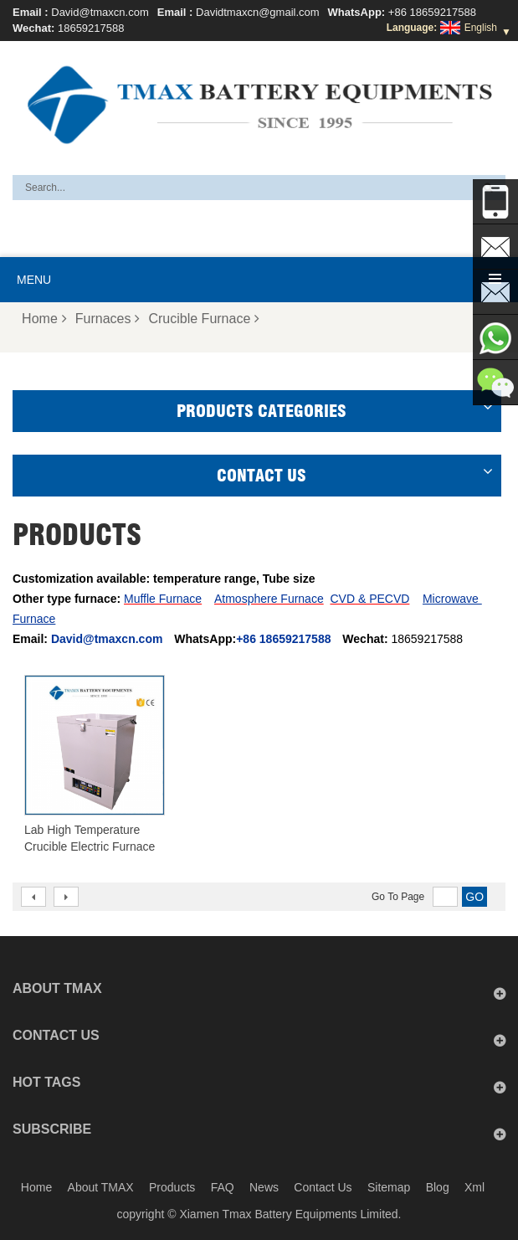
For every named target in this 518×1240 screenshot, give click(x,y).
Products (172, 1187)
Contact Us (322, 1187)
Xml (474, 1187)
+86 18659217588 (432, 12)
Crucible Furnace (203, 318)
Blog (437, 1187)
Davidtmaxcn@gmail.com (258, 12)
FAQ (222, 1187)
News (264, 1187)
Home (44, 318)
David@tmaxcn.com (100, 12)
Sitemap (388, 1187)
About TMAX (101, 1187)
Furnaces (108, 318)
